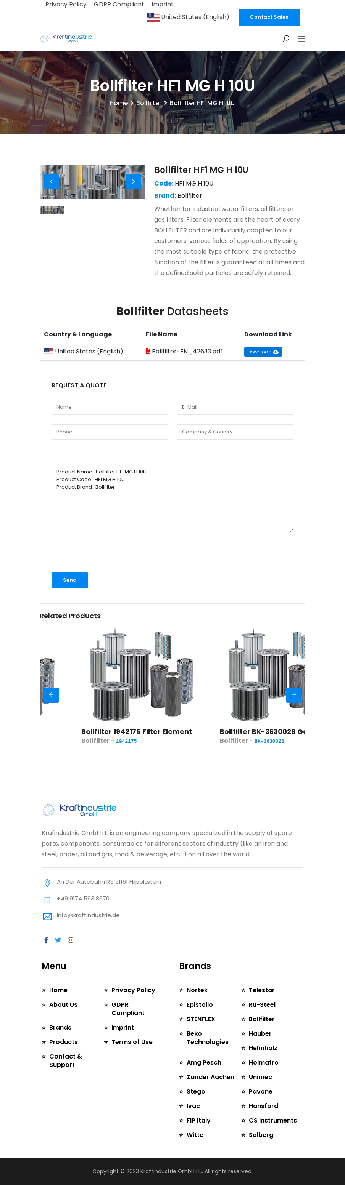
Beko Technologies (208, 1037)
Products (63, 1042)
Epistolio (200, 1004)
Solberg (261, 1135)
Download (263, 352)
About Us (63, 1004)
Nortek (197, 990)
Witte (195, 1135)
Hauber (260, 1033)
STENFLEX (201, 1019)
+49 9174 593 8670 (83, 898)
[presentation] (92, 552)
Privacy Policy (66, 4)
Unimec (260, 1077)
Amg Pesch (204, 1062)
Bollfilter (148, 103)
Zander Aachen (210, 1077)
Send (70, 580)
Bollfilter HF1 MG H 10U (201, 170)
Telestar (262, 990)
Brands (60, 1027)
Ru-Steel (262, 1004)
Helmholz (263, 1048)
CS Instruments (273, 1120)
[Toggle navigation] (301, 39)
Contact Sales (269, 17)
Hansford (263, 1106)
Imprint (163, 4)
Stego (196, 1091)
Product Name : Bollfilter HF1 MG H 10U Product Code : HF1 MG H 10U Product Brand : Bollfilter (172, 491)
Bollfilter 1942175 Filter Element (171, 731)
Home (119, 103)
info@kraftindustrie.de (88, 915)
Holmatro (264, 1062)
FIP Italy (199, 1120)
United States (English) (188, 17)
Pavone (260, 1091)
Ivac (193, 1106)
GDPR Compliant (119, 4)
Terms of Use (132, 1042)
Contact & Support (65, 1060)
